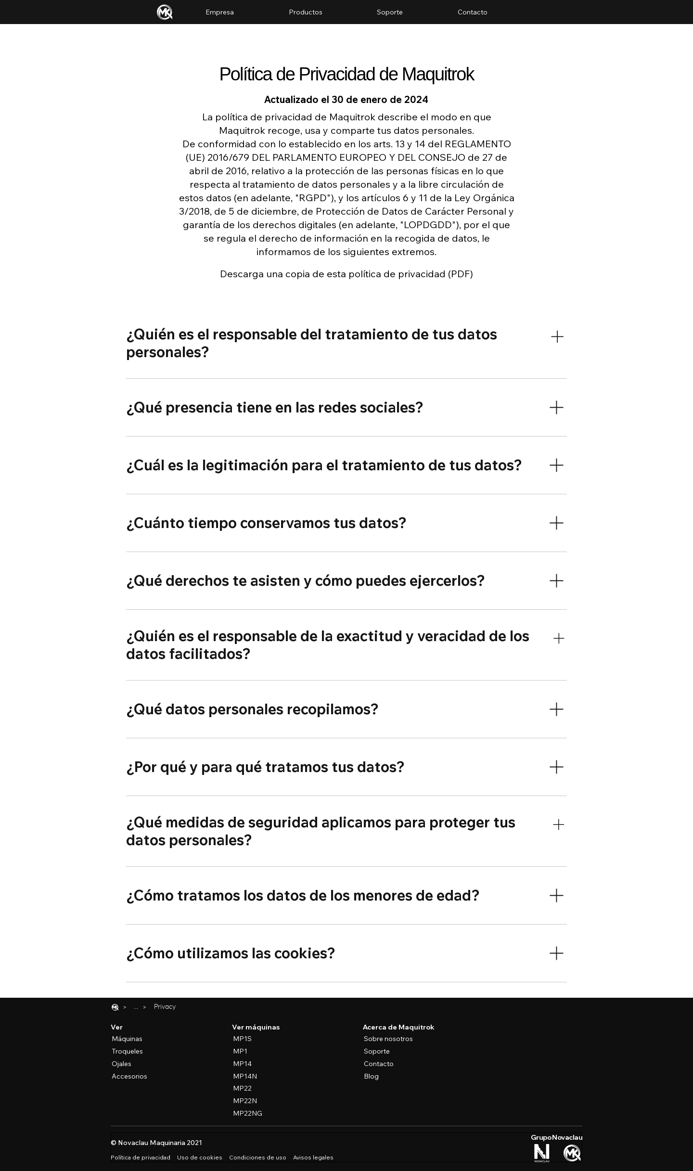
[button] (305, 12)
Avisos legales (313, 1157)
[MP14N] (250, 1076)
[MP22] (250, 1088)
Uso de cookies (199, 1157)
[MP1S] (250, 1038)
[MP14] (250, 1063)
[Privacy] (164, 1007)
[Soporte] (376, 1051)
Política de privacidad (140, 1157)
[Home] (115, 1007)
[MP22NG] (250, 1113)
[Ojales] (128, 1063)
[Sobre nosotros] (394, 1038)
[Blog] (379, 1076)
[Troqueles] (128, 1051)
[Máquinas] (128, 1038)
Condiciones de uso (257, 1157)
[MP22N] (250, 1100)
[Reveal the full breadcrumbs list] (136, 1007)
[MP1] (250, 1051)
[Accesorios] (128, 1076)
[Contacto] (379, 1063)
